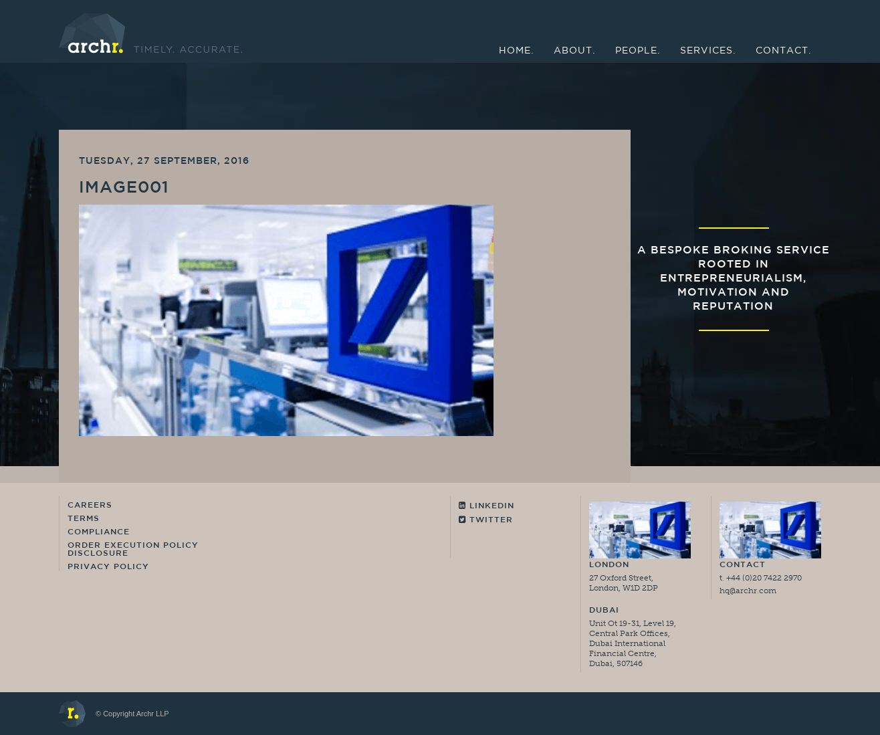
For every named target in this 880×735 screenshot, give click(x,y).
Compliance (99, 532)
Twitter (486, 520)
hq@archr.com (748, 590)
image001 (124, 189)
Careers (90, 506)
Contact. (783, 51)
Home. (516, 51)
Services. (708, 51)
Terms (84, 519)
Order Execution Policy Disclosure (133, 550)
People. (637, 51)
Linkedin (486, 506)
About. (574, 51)
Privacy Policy (108, 567)
